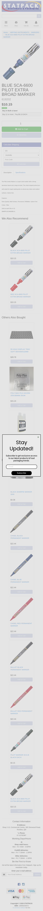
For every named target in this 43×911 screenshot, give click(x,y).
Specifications (20, 172)
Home (5, 32)
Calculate (21, 164)
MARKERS (35, 32)
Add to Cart (21, 129)
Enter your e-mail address (21, 871)
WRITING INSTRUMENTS (19, 32)
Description (8, 172)
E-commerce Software (19, 907)
